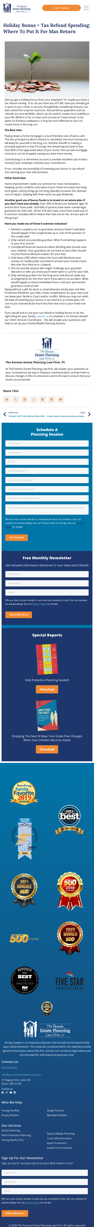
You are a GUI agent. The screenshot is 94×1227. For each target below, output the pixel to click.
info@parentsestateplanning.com (21, 1074)
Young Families (10, 1110)
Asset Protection (57, 1143)
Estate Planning (11, 1130)
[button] (7, 399)
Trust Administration (59, 1138)
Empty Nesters (10, 1115)
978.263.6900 (9, 1068)
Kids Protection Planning (16, 1135)
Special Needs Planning (61, 1133)
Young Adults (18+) (13, 1140)
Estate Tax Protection (59, 1148)
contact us (42, 316)
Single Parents (55, 1110)
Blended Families (57, 1115)
